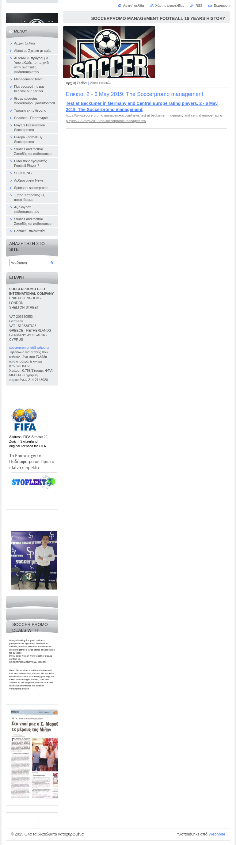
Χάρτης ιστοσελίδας (170, 5)
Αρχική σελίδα (133, 5)
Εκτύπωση (222, 5)
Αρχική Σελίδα (76, 83)
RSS (199, 5)
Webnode (216, 834)
